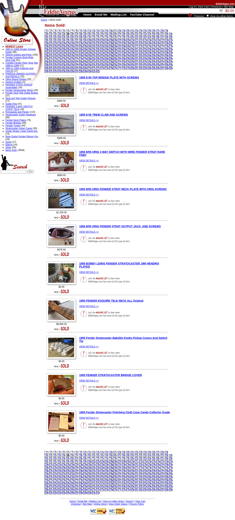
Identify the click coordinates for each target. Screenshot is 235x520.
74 (106, 37)
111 (137, 40)
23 (140, 31)
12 (93, 31)
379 (128, 68)
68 (81, 37)
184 (64, 49)
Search (129, 501)
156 (72, 46)
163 (102, 46)
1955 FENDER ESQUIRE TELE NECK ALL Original (111, 300)
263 (145, 56)
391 (51, 71)
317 (119, 62)
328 (166, 62)
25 (149, 31)
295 (154, 59)
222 (98, 52)
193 (102, 49)
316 (115, 62)
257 (119, 56)
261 (137, 56)
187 (76, 49)
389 (171, 68)
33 (59, 34)
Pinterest (199, 16)
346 (115, 65)
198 (124, 49)
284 (106, 59)
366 (72, 68)
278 (81, 59)
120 (46, 43)
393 (59, 71)
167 (119, 46)
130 (89, 43)
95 (68, 40)
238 (166, 52)
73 (102, 37)
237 (162, 52)
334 (64, 65)
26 (153, 31)
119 (171, 40)
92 (55, 40)
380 (132, 68)
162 (98, 46)
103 (102, 40)
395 (68, 71)
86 (158, 37)
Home (44, 20)
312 (98, 62)
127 (76, 43)
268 (166, 56)
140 (132, 43)
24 (145, 31)
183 (59, 49)
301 (51, 62)
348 (124, 65)
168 (124, 46)
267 (162, 56)
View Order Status (118, 504)
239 (171, 52)
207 (162, 49)
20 (128, 31)
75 (111, 37)
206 (158, 49)
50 (132, 34)
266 (158, 56)
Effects (8, 144)
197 (119, 49)
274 (64, 59)
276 (72, 59)
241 (51, 56)
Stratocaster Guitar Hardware (20, 114)
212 (55, 52)
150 (46, 46)
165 (111, 46)
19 (123, 31)
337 (76, 65)
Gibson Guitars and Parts (18, 54)
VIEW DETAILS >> (89, 83)
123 (59, 43)
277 (76, 59)
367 (76, 68)
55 (153, 34)
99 (85, 40)
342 (98, 65)
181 (51, 49)
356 (158, 65)
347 (119, 65)
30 (46, 34)
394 (64, 71)
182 (55, 49)
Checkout (76, 504)
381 (137, 68)
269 (171, 56)
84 (149, 37)
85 (153, 37)
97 (76, 40)
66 (72, 37)
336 (72, 65)
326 (158, 62)
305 (68, 62)
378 (124, 68)
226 (115, 52)
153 (59, 46)
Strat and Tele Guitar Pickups (20, 98)
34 (63, 34)
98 (81, 40)
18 (119, 31)
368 (81, 68)
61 (50, 37)
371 (94, 68)
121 (51, 43)
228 (124, 52)
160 (89, 46)
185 (68, 49)
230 (132, 52)
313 (102, 62)
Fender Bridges (13, 123)
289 (128, 59)
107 (119, 40)
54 (149, 34)
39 (85, 34)
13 (98, 31)
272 (55, 59)
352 (141, 65)
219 (85, 52)
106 (115, 40)
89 (170, 37)
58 (166, 34)
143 (145, 43)
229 (128, 52)
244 (64, 56)
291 (137, 59)
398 (81, 71)
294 (149, 59)
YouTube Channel (142, 14)
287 (119, 59)
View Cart (140, 501)
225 (111, 52)
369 (85, 68)
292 (141, 59)
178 (166, 46)
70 (89, 37)
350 (132, 65)
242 (55, 56)
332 (55, 65)
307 (76, 62)
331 (51, 65)
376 (115, 68)
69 (85, 37)
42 (98, 34)
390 (46, 71)
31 (50, 34)
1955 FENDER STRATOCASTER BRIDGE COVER (110, 375)
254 (106, 56)
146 (158, 43)
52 (140, 34)
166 (115, 46)
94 (63, 40)
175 (154, 46)
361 (51, 68)
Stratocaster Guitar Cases (18, 128)
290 (132, 59)
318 (124, 62)
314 (106, 62)
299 (171, 59)
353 (145, 65)
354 (149, 65)
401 (94, 71)
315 (111, 62)
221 (94, 52)
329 (171, 62)
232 (141, 52)
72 (98, 37)
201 (137, 49)
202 (141, 49)
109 (128, 40)
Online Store (100, 504)
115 (154, 40)
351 (137, 65)
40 (89, 34)
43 (102, 34)
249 (85, 56)
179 (171, 46)
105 (111, 40)
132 (98, 43)
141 (137, 43)
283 (102, 59)
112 (141, 40)
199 (128, 49)
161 (94, 46)
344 (106, 65)
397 (76, 71)
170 (132, 46)
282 (98, 59)
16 (111, 31)
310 (89, 62)
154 (64, 46)
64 (63, 37)
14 (102, 31)
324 (149, 62)
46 (115, 34)
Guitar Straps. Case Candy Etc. (21, 131)
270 (46, 59)
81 (136, 37)
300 (46, 62)
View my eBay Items (113, 501)
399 (85, 71)
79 (128, 37)
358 (166, 65)
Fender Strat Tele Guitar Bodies (21, 93)
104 (106, 40)
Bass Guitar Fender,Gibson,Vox (21, 136)
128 (81, 43)
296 (158, 59)
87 (162, 37)
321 (137, 62)
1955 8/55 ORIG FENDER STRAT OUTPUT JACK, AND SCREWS (120, 226)
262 (141, 56)
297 (162, 59)
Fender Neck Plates (15, 120)
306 (72, 62)
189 (85, 49)
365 (68, 68)
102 (98, 40)
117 (162, 40)
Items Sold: (11, 150)
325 (154, 62)
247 (76, 56)
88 (166, 37)
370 (89, 68)
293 (145, 59)
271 (51, 59)
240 (46, 56)
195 (111, 49)
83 (145, 37)
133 (102, 43)
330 (46, 65)
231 (137, 52)
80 (132, 37)
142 (141, 43)
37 (76, 34)
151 (51, 46)
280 (89, 59)
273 (59, 59)
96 (72, 40)
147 (162, 43)
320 (132, 62)
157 (76, 46)
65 (68, 37)
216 (72, 52)
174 (149, 46)
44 (106, 34)
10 (85, 31)
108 (124, 40)
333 (59, 65)
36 (72, 34)
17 (115, 31)
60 (46, 37)
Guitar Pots (11, 103)
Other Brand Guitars (16, 79)
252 (98, 56)
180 (46, 49)
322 (141, 62)
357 (162, 65)
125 (68, 43)
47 (119, 34)
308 (81, 62)
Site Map (87, 504)
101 (94, 40)
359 (171, 65)
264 (149, 56)
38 (81, 34)
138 (124, 43)
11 (89, 31)
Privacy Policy (136, 504)
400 (89, 71)
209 (171, 49)
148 (166, 43)
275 (68, 59)
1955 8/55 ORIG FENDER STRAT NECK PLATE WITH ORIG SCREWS (123, 189)
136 (115, 43)
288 (124, 59)
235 (154, 52)
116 (158, 40)
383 (145, 68)
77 (119, 37)
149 (171, 43)
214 (64, 52)
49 (128, 34)
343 (102, 65)
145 (154, 43)
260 (132, 56)
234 (149, 52)
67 (76, 37)
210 (46, 52)
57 (162, 34)
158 (81, 46)
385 (154, 68)
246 (72, 56)
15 (106, 31)
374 (106, 68)
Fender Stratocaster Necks (19, 90)
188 (81, 49)
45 (111, 34)
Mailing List (95, 501)
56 (158, 34)
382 (141, 68)
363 (59, 68)
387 (162, 68)
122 (55, 43)
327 (162, 62)
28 (162, 31)
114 (149, 40)
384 (149, 68)
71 (93, 37)
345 (111, 65)
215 (68, 52)
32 (55, 34)
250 (89, 56)
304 (64, 62)
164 (106, 46)
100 (89, 40)
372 (98, 68)
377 (119, 68)
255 (111, 56)
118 (166, 40)
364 (64, 68)
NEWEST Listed (14, 46)
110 (132, 40)
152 (55, 46)
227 (119, 52)
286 (115, 59)
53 (145, 34)
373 (102, 68)
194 (106, 49)
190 (89, 49)
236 (158, 52)
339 (85, 65)
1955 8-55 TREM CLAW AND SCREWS (103, 114)
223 (102, 52)
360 (46, 68)
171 (137, 46)
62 (55, 37)
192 (98, 49)
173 (145, 46)
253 (102, 56)
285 (111, 59)
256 (115, 56)
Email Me (82, 501)
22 (136, 31)
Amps (8, 142)
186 (72, 49)
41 (93, 34)
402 (98, 71)
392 (55, 71)
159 (85, 46)
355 (154, 65)
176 (158, 46)
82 (140, 37)
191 (94, 49)
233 (145, 52)
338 (81, 65)
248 (81, 56)
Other (8, 147)
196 (115, 49)
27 (158, 31)
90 (46, 40)
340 (89, 65)
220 (89, 52)
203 (145, 49)
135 (111, 43)
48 (123, 34)
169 (128, 46)
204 (149, 49)
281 (94, 59)
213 (59, 52)
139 (128, 43)
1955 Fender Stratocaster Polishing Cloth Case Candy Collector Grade (124, 412)
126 (72, 43)
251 (94, 56)
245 (68, 56)
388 (166, 68)
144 (149, 43)
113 (145, 40)
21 (132, 31)
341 (94, 65)
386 (158, 68)
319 (128, 62)
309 (85, 62)
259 (128, 56)
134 (106, 43)
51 (136, 34)
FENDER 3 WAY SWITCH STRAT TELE (18, 108)
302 (55, 62)
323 (145, 62)
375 (111, 68)
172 (141, 46)
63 (59, 37)
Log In (192, 6)
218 (81, 52)
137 (119, 43)
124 (64, 43)
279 (85, 59)
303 (59, 62)
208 (166, 49)
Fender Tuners (13, 125)
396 (72, 71)
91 (50, 40)
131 (94, 43)
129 (85, 43)
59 (170, 34)
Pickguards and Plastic (17, 112)
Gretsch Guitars (13, 82)
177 (162, 46)
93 (59, 40)
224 (106, 52)
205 (154, 49)
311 (94, 62)
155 (68, 46)
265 (154, 56)
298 (166, 59)
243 (59, 56)
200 (132, 49)
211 (51, 52)
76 (115, 37)
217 (76, 52)
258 (124, 56)
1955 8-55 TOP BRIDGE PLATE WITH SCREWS (109, 77)
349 (128, 65)
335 (68, 65)
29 (166, 31)
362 (55, 68)
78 (123, 37)
